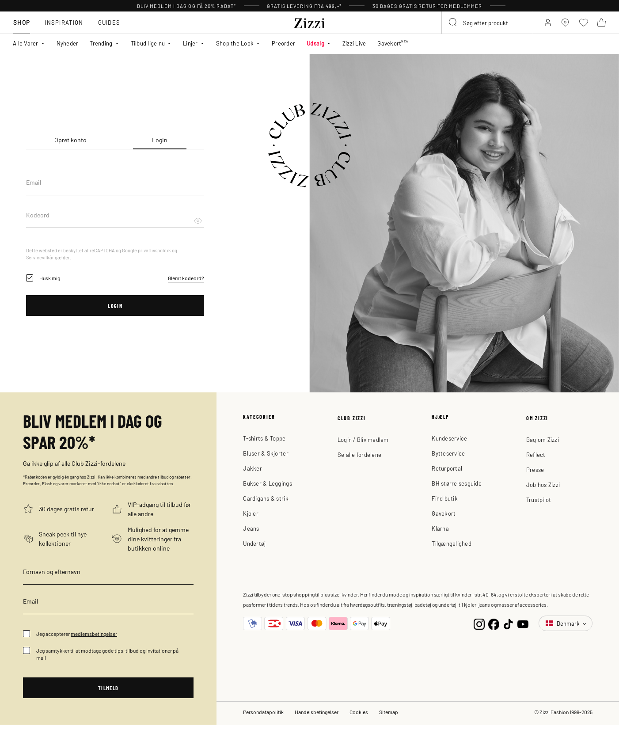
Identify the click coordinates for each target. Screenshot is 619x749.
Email (33, 182)
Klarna (440, 528)
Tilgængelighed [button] (451, 543)
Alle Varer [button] (25, 47)
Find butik (445, 498)
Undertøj (254, 543)
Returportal (447, 468)
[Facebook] (493, 623)
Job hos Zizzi (543, 484)
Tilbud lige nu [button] (148, 47)
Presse (535, 469)
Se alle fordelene (359, 454)
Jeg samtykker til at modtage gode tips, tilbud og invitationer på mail (107, 654)
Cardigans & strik (265, 498)
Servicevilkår (40, 257)
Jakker (252, 468)
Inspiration (61, 30)
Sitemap (388, 713)
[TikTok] (508, 623)
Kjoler (250, 513)
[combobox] (473, 29)
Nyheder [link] (68, 47)
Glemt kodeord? (186, 277)
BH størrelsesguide (457, 483)
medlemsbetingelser (94, 633)
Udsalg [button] (315, 47)
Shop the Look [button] (235, 47)
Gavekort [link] (392, 47)
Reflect (536, 454)
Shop (19, 30)
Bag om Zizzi (542, 439)
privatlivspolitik (154, 250)
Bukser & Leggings (267, 483)
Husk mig (49, 277)
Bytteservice (448, 453)
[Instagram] (479, 623)
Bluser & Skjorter (265, 453)
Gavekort (444, 513)
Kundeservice (449, 438)
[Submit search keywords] (434, 31)
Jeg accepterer (76, 633)
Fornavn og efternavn (51, 571)
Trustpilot (538, 499)
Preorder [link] (283, 47)
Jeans (251, 528)
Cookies (358, 713)
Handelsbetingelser (316, 713)
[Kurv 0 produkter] (602, 31)
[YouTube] (522, 623)
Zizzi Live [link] (354, 47)
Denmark (563, 623)
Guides (106, 30)
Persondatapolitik (263, 713)
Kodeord (37, 215)
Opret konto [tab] (70, 140)
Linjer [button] (190, 47)
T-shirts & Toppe (264, 438)
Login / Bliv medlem (363, 439)
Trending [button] (101, 47)
